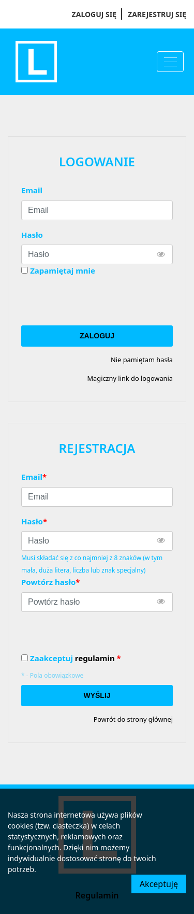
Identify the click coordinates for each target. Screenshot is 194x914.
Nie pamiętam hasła (142, 359)
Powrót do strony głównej (133, 719)
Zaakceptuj (75, 658)
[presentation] (99, 301)
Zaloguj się (94, 14)
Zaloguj (97, 336)
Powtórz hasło (50, 582)
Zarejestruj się (157, 14)
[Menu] (170, 61)
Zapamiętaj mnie (62, 270)
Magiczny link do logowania (130, 378)
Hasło (32, 235)
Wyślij (96, 695)
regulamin (95, 658)
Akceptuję (159, 884)
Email (31, 190)
